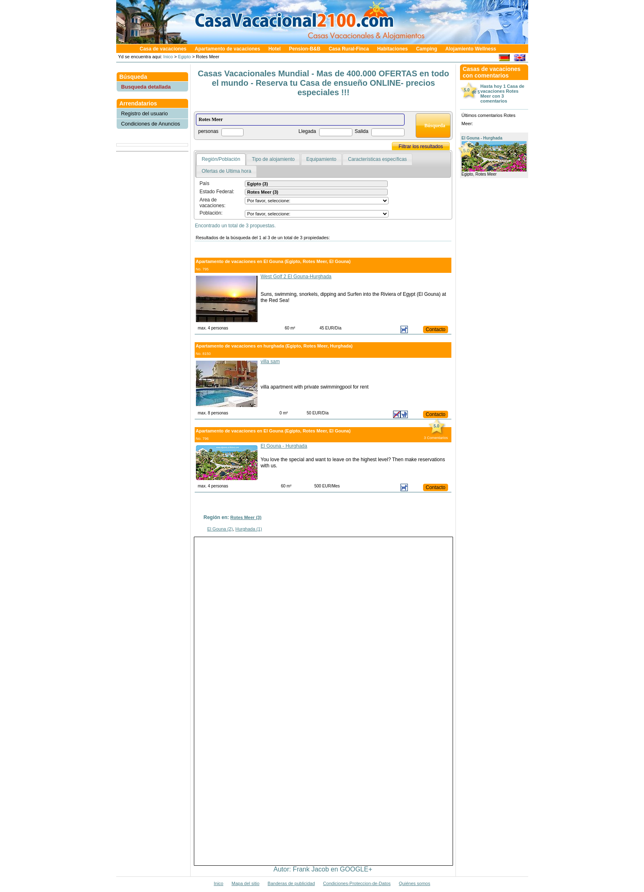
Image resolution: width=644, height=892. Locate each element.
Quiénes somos (414, 883)
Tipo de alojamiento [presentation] (273, 159)
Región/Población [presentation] (221, 159)
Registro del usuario (144, 113)
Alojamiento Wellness (470, 49)
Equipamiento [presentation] (321, 159)
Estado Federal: (217, 191)
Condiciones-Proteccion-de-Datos (357, 883)
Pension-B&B (304, 49)
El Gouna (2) (220, 528)
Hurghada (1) (248, 528)
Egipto (184, 56)
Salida (361, 131)
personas (208, 131)
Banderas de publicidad (291, 883)
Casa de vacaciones (163, 49)
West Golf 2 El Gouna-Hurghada (296, 276)
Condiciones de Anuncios (150, 124)
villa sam (270, 361)
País (204, 183)
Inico (167, 56)
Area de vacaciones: (212, 202)
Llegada (307, 131)
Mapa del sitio (246, 883)
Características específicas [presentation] (377, 159)
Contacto (435, 329)
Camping (426, 49)
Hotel (274, 49)
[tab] (221, 159)
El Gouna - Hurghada (284, 446)
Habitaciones (392, 49)
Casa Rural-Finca (349, 49)
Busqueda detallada (146, 87)
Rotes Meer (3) (246, 517)
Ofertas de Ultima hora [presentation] (226, 171)
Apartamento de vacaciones (227, 49)
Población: (211, 213)
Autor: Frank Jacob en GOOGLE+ (323, 869)
